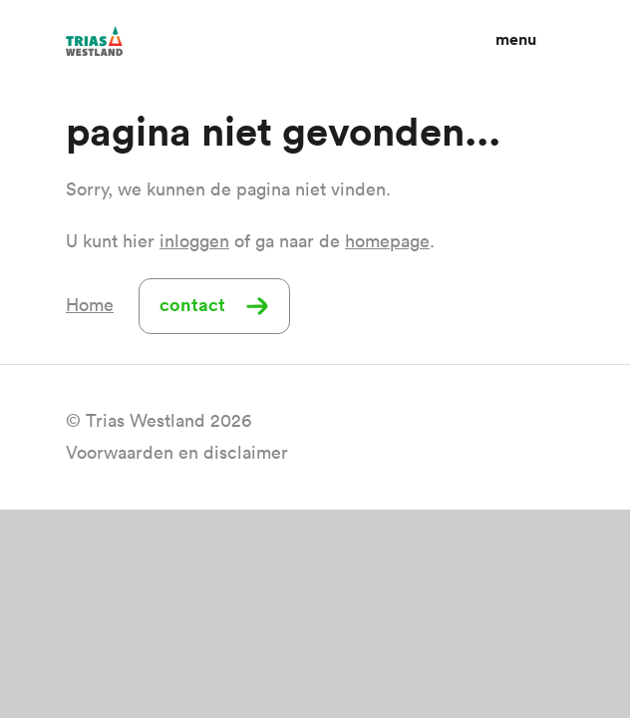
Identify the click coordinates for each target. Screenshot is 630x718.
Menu (515, 39)
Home (90, 304)
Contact (192, 304)
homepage (387, 240)
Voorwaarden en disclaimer (177, 452)
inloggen (194, 240)
